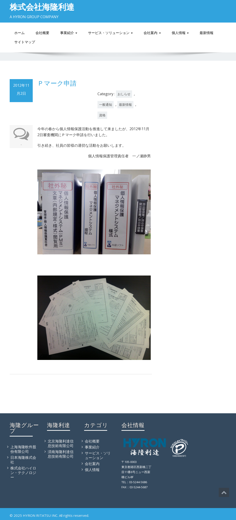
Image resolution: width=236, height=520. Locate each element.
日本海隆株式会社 (23, 460)
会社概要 (42, 33)
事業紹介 (68, 33)
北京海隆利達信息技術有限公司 (61, 443)
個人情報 (180, 33)
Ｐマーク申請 (57, 83)
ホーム (19, 33)
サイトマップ (24, 42)
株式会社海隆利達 (42, 6)
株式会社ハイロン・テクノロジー (23, 472)
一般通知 (105, 104)
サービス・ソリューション (110, 33)
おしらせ (124, 94)
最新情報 (206, 33)
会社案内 (152, 33)
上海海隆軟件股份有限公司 (23, 449)
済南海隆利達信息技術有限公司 (61, 454)
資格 (102, 115)
